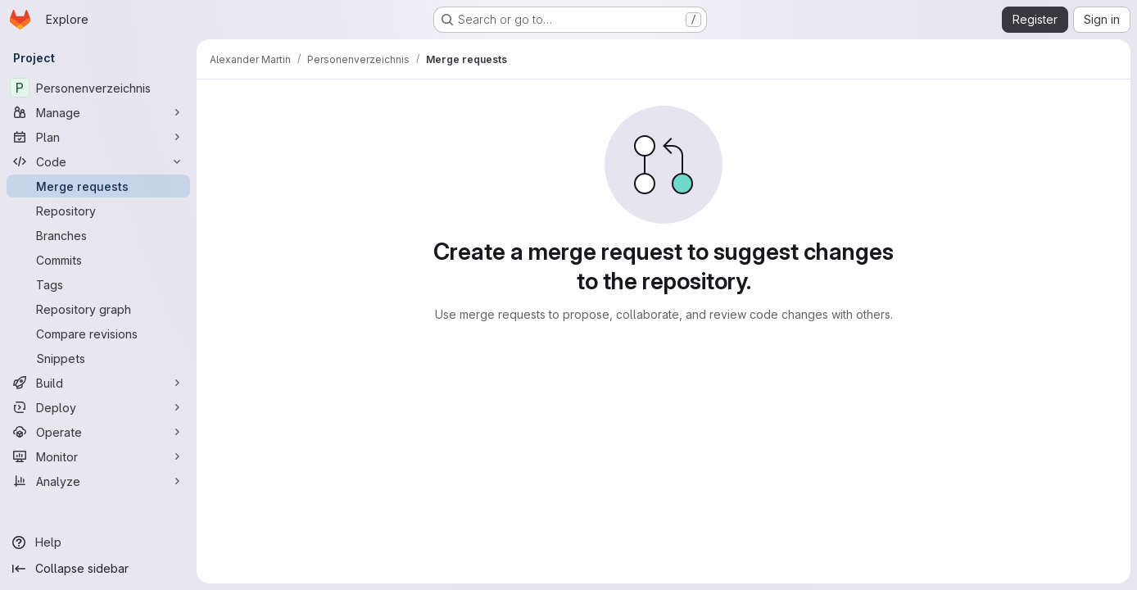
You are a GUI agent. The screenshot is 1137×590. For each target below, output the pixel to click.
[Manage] (98, 112)
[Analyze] (98, 481)
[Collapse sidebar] (98, 568)
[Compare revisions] (98, 333)
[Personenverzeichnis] (98, 87)
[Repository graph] (98, 308)
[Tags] (98, 284)
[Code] (98, 161)
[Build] (98, 382)
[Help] (98, 542)
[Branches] (98, 235)
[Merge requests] (98, 186)
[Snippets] (98, 358)
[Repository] (98, 210)
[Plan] (98, 136)
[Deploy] (98, 407)
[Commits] (98, 259)
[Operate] (98, 431)
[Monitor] (98, 456)
